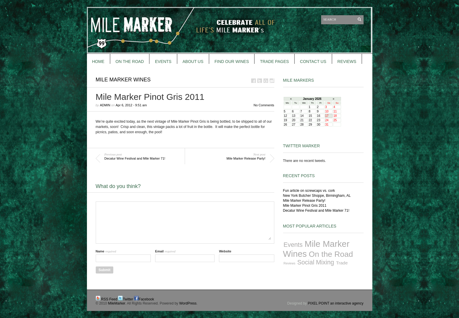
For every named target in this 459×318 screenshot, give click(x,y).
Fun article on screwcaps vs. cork (309, 191)
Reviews (289, 263)
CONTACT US (313, 61)
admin (105, 105)
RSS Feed (109, 299)
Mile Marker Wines (123, 80)
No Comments (264, 105)
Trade (342, 262)
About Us (193, 61)
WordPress (187, 303)
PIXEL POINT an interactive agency (335, 303)
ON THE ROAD (130, 61)
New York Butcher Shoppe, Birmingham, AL (317, 196)
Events (293, 244)
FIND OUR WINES (232, 61)
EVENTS (163, 61)
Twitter (128, 299)
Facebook (146, 299)
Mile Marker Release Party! (304, 201)
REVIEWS (347, 61)
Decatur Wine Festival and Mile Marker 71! (316, 210)
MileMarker (116, 303)
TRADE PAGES (274, 61)
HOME (98, 61)
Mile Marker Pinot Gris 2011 (305, 206)
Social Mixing (315, 262)
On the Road (331, 254)
